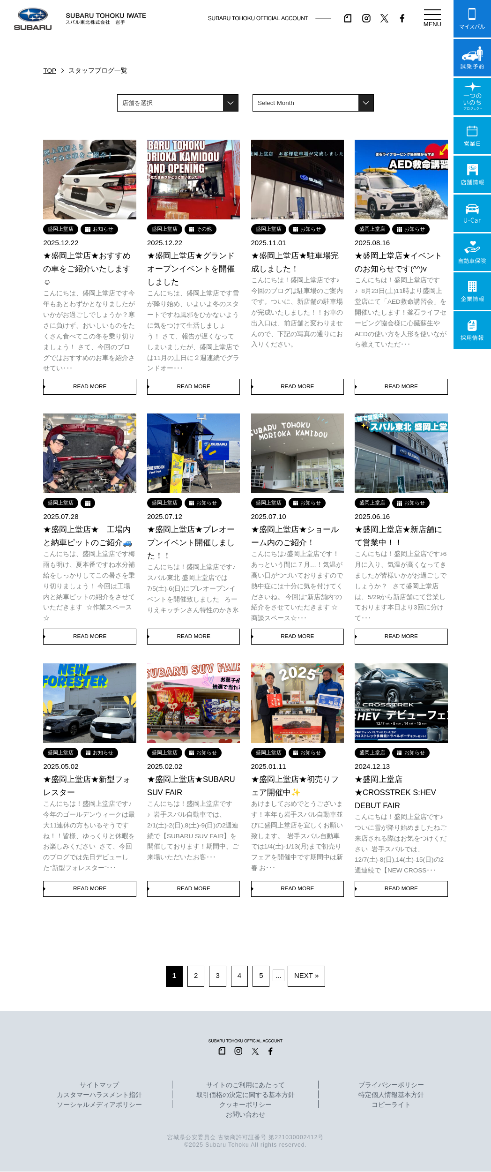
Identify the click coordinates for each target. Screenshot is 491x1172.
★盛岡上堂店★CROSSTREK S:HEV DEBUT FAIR (395, 792)
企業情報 (472, 291)
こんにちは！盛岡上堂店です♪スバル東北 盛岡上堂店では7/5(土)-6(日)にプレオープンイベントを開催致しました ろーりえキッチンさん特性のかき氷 (193, 588)
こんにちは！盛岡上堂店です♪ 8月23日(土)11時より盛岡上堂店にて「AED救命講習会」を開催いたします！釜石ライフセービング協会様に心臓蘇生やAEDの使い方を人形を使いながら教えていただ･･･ (400, 312)
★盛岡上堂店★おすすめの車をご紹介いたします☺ (87, 268)
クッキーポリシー (245, 1105)
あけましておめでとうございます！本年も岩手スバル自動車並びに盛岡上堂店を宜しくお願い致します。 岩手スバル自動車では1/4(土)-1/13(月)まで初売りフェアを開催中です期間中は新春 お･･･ (297, 836)
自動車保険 (472, 252)
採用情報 (472, 330)
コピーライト (391, 1105)
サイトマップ (99, 1085)
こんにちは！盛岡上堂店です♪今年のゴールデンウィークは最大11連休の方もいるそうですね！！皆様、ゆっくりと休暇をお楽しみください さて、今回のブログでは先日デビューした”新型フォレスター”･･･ (89, 836)
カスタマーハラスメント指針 (99, 1095)
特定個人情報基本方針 (391, 1095)
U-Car (472, 213)
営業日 (472, 135)
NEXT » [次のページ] (306, 976)
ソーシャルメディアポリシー (99, 1105)
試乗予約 (472, 57)
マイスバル (472, 19)
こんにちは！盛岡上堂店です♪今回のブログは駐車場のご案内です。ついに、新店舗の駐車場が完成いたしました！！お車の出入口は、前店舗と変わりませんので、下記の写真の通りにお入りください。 (297, 312)
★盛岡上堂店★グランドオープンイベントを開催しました (191, 268)
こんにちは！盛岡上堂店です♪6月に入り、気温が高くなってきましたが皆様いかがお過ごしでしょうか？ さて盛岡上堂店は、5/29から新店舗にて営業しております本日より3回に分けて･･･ (400, 586)
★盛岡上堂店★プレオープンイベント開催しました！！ (191, 542)
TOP (49, 70)
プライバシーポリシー (391, 1085)
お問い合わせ (245, 1115)
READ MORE (90, 386)
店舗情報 (472, 174)
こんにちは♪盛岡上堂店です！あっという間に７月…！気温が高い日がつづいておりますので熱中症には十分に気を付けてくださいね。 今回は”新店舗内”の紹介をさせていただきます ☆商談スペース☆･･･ (297, 586)
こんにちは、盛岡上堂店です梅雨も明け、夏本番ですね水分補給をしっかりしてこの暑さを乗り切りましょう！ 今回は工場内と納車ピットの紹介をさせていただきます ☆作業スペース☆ (89, 586)
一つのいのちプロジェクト (472, 96)
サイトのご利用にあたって (245, 1085)
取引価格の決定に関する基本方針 (245, 1095)
